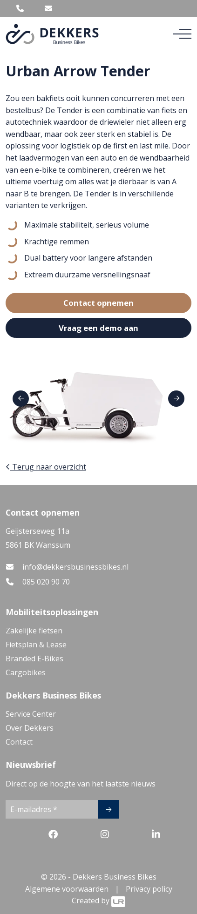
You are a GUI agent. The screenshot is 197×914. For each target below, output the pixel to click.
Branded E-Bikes (34, 658)
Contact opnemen (98, 302)
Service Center (31, 714)
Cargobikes (26, 672)
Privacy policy (149, 889)
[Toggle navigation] (182, 33)
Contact (19, 742)
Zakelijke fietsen (34, 630)
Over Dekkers (30, 728)
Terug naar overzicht (46, 467)
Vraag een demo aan (98, 328)
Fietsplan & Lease (36, 644)
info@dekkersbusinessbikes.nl (75, 567)
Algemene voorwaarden (67, 889)
